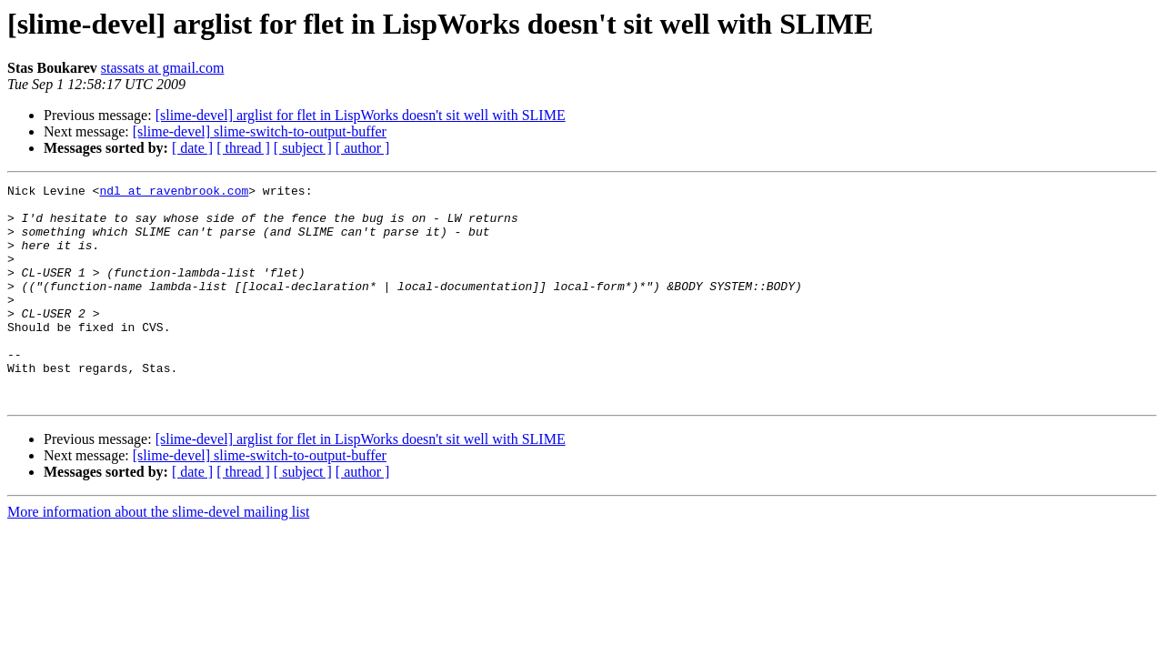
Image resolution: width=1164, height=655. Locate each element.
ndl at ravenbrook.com (173, 193)
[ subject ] (303, 148)
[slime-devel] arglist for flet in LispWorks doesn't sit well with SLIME (361, 115)
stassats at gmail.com (163, 68)
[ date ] (192, 148)
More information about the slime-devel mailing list (158, 555)
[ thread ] (243, 148)
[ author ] (363, 148)
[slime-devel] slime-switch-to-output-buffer (259, 131)
